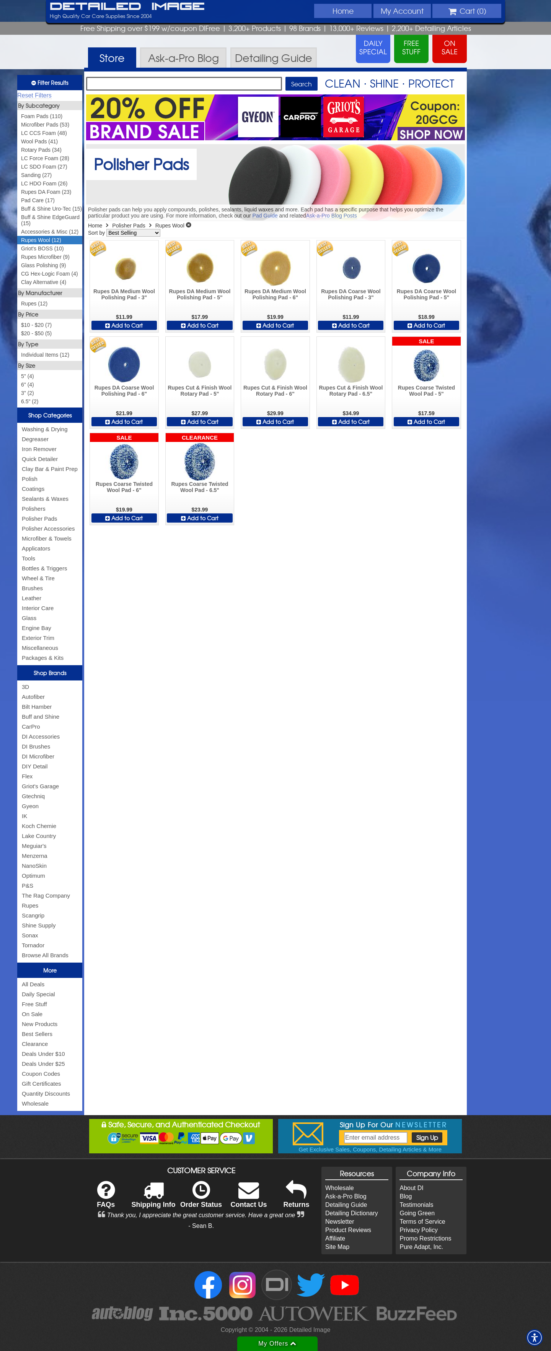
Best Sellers (37, 1034)
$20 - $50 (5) (36, 333)
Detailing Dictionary (351, 1213)
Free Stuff (34, 1004)
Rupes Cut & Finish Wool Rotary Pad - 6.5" (351, 391)
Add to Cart (124, 325)
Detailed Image (127, 6)
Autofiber (33, 696)
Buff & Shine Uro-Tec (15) (51, 209)
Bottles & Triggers (44, 568)
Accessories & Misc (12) (49, 232)
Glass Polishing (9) (43, 265)
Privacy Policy (418, 1230)
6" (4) (27, 385)
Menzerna (34, 855)
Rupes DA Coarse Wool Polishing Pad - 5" (426, 294)
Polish (29, 479)
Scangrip (33, 915)
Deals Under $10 (43, 1054)
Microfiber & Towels (47, 538)
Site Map (337, 1247)
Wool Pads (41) (39, 141)
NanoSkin (34, 865)
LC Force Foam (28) (45, 158)
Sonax (30, 935)
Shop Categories (50, 415)
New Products (39, 1024)
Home (343, 10)
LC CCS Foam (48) (44, 133)
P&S (27, 885)
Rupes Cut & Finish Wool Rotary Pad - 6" (275, 391)
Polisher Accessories (48, 528)
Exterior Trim (38, 638)
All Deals (33, 984)
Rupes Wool (169, 225)
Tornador (33, 945)
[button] (534, 1337)
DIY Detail (34, 766)
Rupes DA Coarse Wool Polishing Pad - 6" (124, 391)
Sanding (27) (36, 175)
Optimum (33, 875)
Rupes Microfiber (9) (45, 257)
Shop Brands (50, 673)
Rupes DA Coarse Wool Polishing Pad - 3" (351, 294)
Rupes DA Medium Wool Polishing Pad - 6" (275, 294)
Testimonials (416, 1205)
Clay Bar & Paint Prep (50, 469)
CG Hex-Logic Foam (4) (49, 274)
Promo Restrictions (425, 1238)
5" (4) (27, 376)
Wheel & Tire (38, 578)
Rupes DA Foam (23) (46, 192)
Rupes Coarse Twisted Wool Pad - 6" (124, 487)
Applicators (36, 548)
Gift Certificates (41, 1083)
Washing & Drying (45, 429)
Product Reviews (348, 1230)
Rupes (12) (34, 303)
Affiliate (335, 1238)
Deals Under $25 (43, 1063)
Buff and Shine (40, 716)
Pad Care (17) (38, 200)
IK (24, 816)
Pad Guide (265, 216)
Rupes (30, 905)
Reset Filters (34, 95)
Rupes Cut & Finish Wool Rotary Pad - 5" (199, 391)
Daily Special (38, 994)
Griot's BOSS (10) (42, 248)
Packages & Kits (43, 657)
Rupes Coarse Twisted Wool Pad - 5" (426, 391)
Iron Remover (39, 449)
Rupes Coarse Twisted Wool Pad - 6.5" (199, 487)
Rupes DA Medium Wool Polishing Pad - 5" (199, 294)
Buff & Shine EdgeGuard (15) (50, 220)
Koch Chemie (39, 826)
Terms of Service (422, 1221)
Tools (28, 558)
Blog (405, 1196)
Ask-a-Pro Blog (346, 1196)
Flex (27, 776)
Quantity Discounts (46, 1093)
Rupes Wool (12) (41, 240)
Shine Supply (38, 925)
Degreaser (35, 439)
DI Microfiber (38, 756)
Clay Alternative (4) (43, 282)
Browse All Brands (45, 955)
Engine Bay (36, 628)
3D (25, 687)
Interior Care (38, 608)
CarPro (31, 726)
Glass (29, 618)
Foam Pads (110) (41, 116)
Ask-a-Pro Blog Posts (331, 216)
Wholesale (35, 1103)
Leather (31, 598)
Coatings (33, 489)
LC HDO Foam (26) (44, 183)
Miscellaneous (40, 648)
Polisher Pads (39, 518)
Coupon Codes (41, 1073)
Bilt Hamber (37, 706)
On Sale (32, 1014)
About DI (411, 1188)
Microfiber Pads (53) (45, 125)
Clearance (35, 1044)
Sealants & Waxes (45, 498)
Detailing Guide (346, 1205)
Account (402, 10)
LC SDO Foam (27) (44, 167)
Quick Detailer (40, 459)
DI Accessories (41, 736)
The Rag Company (46, 895)
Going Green (417, 1213)
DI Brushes (36, 746)
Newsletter (339, 1221)
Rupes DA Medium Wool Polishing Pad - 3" (124, 294)
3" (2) (27, 393)
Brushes (32, 588)
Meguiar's (34, 846)
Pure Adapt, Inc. (421, 1247)
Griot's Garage (40, 786)
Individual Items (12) (45, 355)
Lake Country (39, 836)
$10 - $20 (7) (36, 325)
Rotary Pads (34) (41, 150)
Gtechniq (33, 796)
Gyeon (30, 806)
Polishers (34, 508)
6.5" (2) (29, 401)
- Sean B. (201, 1226)
